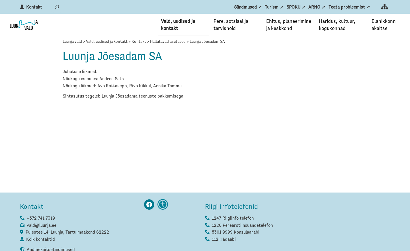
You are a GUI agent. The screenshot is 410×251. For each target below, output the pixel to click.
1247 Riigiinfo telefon (233, 218)
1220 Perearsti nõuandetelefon (242, 226)
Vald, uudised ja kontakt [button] (178, 25)
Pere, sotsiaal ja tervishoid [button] (231, 25)
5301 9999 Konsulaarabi (235, 232)
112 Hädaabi (224, 240)
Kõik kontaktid (40, 240)
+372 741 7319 (41, 218)
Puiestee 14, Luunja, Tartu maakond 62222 (67, 232)
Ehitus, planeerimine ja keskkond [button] (288, 25)
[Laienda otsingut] (57, 7)
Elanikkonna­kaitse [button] (384, 25)
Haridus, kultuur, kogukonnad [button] (337, 25)
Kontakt (34, 7)
